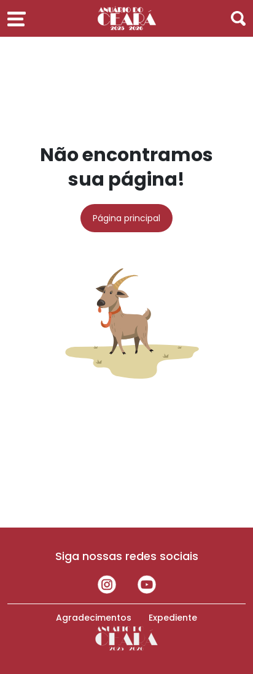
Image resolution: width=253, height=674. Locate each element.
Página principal (126, 218)
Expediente (173, 618)
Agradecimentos (93, 618)
